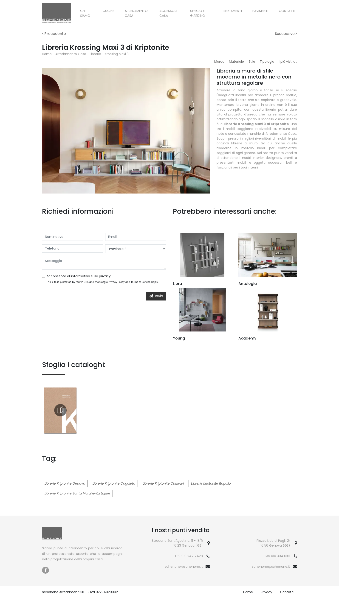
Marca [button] (219, 61)
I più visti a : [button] (288, 61)
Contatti (287, 10)
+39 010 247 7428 (189, 556)
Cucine (108, 10)
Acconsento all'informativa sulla (79, 276)
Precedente (54, 33)
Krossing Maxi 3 (117, 54)
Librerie (95, 54)
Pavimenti (260, 10)
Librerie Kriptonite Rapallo (211, 483)
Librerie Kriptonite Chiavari (163, 483)
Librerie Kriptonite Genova (65, 483)
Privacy (266, 592)
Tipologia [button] (267, 61)
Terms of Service (140, 282)
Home (47, 54)
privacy (105, 276)
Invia (156, 296)
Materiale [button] (236, 61)
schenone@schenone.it (184, 566)
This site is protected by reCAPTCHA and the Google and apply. (102, 282)
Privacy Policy (116, 282)
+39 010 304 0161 (277, 556)
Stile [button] (252, 61)
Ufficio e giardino (197, 13)
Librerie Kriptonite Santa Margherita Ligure (77, 493)
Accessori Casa (168, 13)
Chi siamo (85, 13)
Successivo (286, 33)
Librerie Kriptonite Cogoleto (114, 483)
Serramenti (232, 10)
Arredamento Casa (136, 13)
